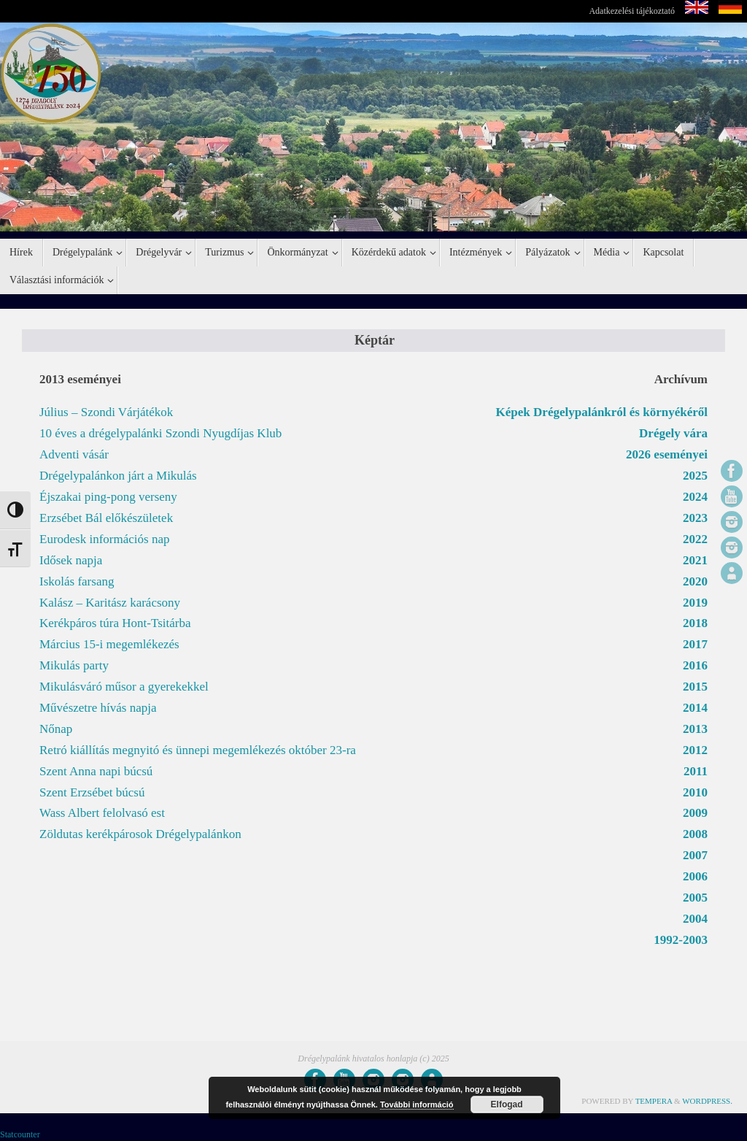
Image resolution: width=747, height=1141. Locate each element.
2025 (695, 476)
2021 (695, 560)
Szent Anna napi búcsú (95, 771)
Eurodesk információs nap (104, 539)
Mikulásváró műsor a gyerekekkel (124, 687)
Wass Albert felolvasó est (102, 813)
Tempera (654, 1100)
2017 (695, 644)
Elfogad (507, 1104)
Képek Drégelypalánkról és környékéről (602, 412)
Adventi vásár (74, 454)
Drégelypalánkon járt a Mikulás (118, 476)
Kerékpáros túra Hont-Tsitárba (114, 623)
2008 (695, 834)
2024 (695, 497)
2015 (695, 687)
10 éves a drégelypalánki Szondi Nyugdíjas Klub (160, 433)
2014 (695, 708)
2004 (695, 919)
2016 (695, 665)
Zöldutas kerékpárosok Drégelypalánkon (140, 834)
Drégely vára (673, 433)
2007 (695, 855)
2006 (695, 876)
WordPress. (707, 1100)
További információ (417, 1104)
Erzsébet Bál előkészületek (106, 518)
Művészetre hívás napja (98, 708)
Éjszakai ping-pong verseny (108, 497)
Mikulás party (74, 665)
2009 (695, 813)
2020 (695, 581)
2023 (695, 518)
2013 (695, 729)
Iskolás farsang (76, 581)
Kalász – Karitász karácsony (109, 603)
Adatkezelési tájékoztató (632, 11)
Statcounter (20, 1134)
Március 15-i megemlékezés (109, 644)
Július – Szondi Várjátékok (106, 412)
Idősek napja (70, 560)
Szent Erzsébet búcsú (91, 792)
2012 (695, 750)
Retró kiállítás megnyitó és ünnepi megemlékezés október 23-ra (197, 750)
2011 (696, 771)
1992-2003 (681, 940)
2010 (695, 792)
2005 (695, 897)
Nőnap (55, 729)
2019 (695, 603)
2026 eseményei (667, 454)
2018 (695, 623)
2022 (695, 539)
